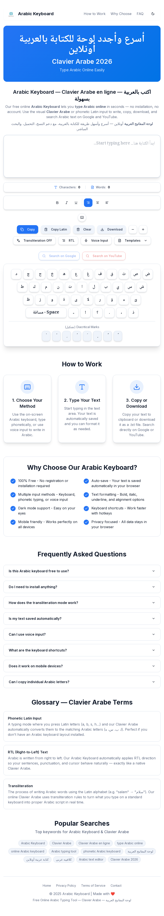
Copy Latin (55, 229)
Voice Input (96, 240)
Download (112, 229)
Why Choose (121, 14)
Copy (27, 229)
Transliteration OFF (34, 240)
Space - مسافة (46, 312)
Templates (132, 240)
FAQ (140, 14)
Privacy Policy (66, 885)
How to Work (94, 14)
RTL (68, 240)
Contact (116, 885)
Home (47, 885)
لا (88, 299)
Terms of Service (93, 885)
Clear (83, 229)
